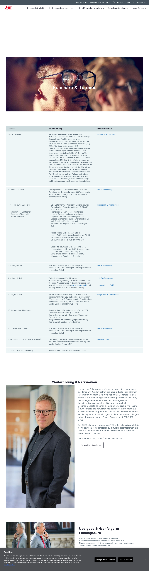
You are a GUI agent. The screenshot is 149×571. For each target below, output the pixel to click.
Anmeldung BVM (106, 285)
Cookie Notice (9, 565)
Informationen (103, 339)
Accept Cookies (126, 560)
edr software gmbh (79, 285)
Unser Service (139, 8)
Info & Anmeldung (104, 189)
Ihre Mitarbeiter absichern (91, 8)
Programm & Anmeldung (108, 204)
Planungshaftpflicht (36, 8)
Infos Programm (106, 278)
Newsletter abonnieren (91, 445)
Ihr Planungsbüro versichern (62, 8)
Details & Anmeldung (106, 134)
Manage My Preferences (105, 560)
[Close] (145, 559)
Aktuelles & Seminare (118, 8)
